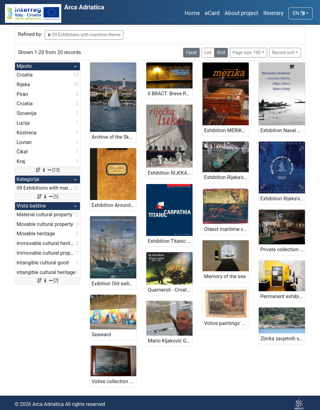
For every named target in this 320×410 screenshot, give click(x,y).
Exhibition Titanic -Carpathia (170, 241)
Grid (221, 52)
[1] (47, 196)
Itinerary (273, 13)
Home (192, 13)
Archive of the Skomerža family (114, 137)
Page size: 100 (246, 52)
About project (241, 13)
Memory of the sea (225, 276)
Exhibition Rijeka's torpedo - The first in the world (226, 177)
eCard (212, 13)
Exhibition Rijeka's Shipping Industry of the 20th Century (282, 199)
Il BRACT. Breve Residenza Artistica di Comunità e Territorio (170, 94)
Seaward (101, 335)
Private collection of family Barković (282, 249)
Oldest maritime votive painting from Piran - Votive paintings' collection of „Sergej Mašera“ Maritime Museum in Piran (226, 229)
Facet (191, 52)
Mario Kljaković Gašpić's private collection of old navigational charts (170, 341)
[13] (47, 170)
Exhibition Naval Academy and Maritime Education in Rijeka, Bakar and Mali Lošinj (282, 130)
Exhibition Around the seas (114, 205)
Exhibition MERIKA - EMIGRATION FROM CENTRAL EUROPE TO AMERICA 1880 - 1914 (226, 130)
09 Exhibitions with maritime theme (84, 34)
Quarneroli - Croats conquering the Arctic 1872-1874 (170, 290)
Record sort (283, 52)
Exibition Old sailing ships (114, 284)
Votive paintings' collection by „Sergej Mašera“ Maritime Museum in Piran (226, 323)
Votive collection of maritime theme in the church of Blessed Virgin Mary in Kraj (114, 381)
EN (298, 13)
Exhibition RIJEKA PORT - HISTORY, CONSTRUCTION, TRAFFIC (170, 173)
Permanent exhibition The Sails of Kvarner (282, 296)
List (208, 52)
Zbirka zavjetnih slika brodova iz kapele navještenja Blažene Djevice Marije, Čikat (282, 339)
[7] (47, 280)
